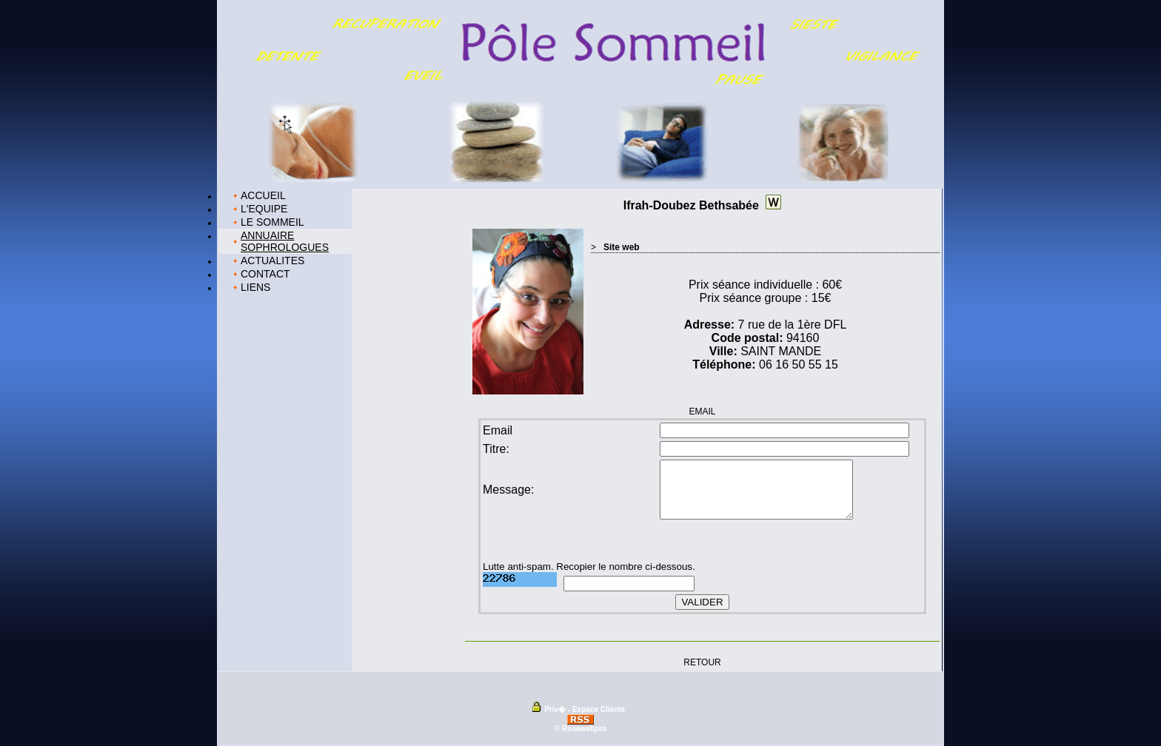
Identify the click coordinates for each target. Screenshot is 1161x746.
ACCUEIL (263, 195)
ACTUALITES (272, 260)
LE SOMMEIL (272, 222)
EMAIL (702, 411)
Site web (621, 247)
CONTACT (265, 274)
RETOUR (701, 661)
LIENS (255, 287)
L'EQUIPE (264, 209)
